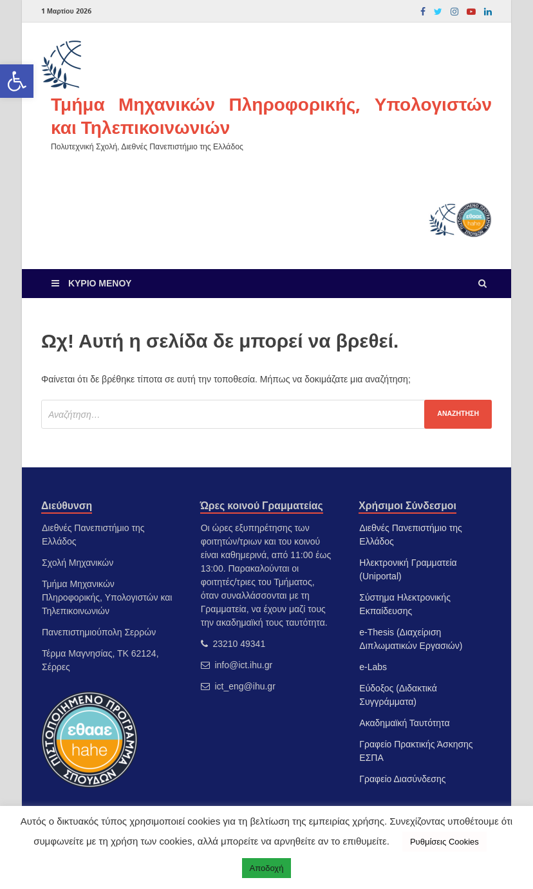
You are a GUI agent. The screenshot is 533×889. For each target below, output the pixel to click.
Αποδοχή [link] (267, 868)
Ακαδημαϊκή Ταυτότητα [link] (404, 723)
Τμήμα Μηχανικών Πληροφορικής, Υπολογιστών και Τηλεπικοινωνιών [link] (271, 115)
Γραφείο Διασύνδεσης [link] (402, 779)
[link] (16, 81)
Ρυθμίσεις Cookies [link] (444, 842)
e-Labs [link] (373, 667)
